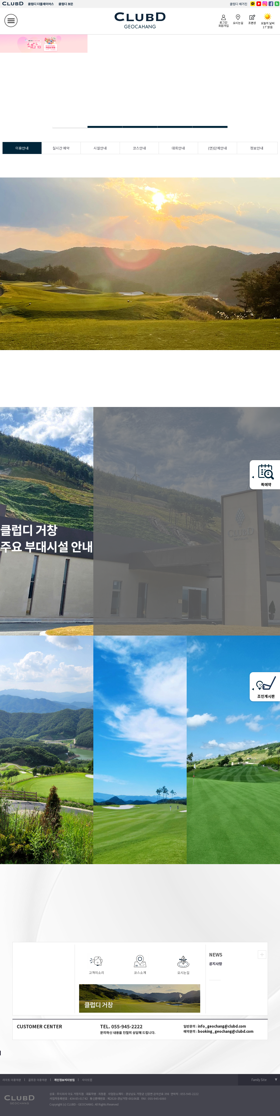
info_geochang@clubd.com (222, 1026)
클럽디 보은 (66, 4)
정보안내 (256, 148)
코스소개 (140, 964)
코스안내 (139, 148)
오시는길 (183, 964)
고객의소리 (97, 964)
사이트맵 (87, 1080)
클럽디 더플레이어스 (41, 4)
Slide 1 (105, 127)
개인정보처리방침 (64, 1080)
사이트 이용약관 (11, 1080)
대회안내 (178, 148)
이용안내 (21, 148)
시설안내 (100, 148)
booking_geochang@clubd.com (225, 1031)
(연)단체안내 (217, 148)
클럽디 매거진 (238, 4)
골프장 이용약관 (37, 1080)
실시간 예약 (61, 148)
